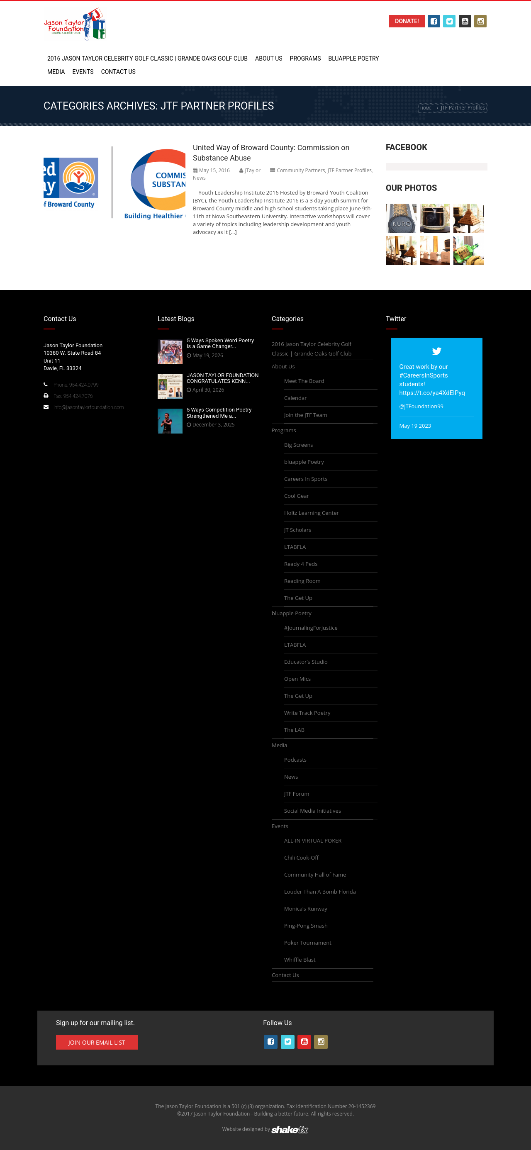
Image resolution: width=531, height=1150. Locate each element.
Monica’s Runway (305, 908)
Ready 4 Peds (300, 564)
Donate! (407, 21)
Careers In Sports (305, 478)
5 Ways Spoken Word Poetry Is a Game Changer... (220, 343)
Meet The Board (304, 381)
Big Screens (298, 444)
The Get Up (298, 598)
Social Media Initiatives (312, 810)
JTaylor (253, 170)
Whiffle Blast (300, 959)
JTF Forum (296, 793)
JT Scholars (297, 530)
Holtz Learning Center (311, 513)
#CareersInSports (423, 375)
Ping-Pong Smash (306, 925)
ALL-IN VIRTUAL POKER (312, 840)
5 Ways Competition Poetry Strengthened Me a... (219, 413)
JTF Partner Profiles (350, 170)
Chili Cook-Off (301, 857)
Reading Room (302, 581)
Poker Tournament (307, 942)
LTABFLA (295, 547)
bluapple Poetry (353, 58)
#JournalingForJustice (311, 627)
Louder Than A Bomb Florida (320, 891)
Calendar (295, 398)
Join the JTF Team (305, 415)
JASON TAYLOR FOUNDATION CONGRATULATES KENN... (223, 378)
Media (56, 71)
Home (425, 108)
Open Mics (297, 678)
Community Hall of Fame (315, 874)
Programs (305, 58)
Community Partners (301, 170)
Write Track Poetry (307, 712)
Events (82, 71)
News (199, 178)
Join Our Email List (96, 1042)
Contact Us (118, 71)
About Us (269, 58)
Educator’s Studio (306, 661)
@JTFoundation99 (421, 406)
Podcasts (295, 759)
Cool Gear (296, 495)
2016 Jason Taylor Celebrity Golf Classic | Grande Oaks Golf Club (147, 58)
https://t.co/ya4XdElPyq (432, 393)
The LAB (294, 729)
